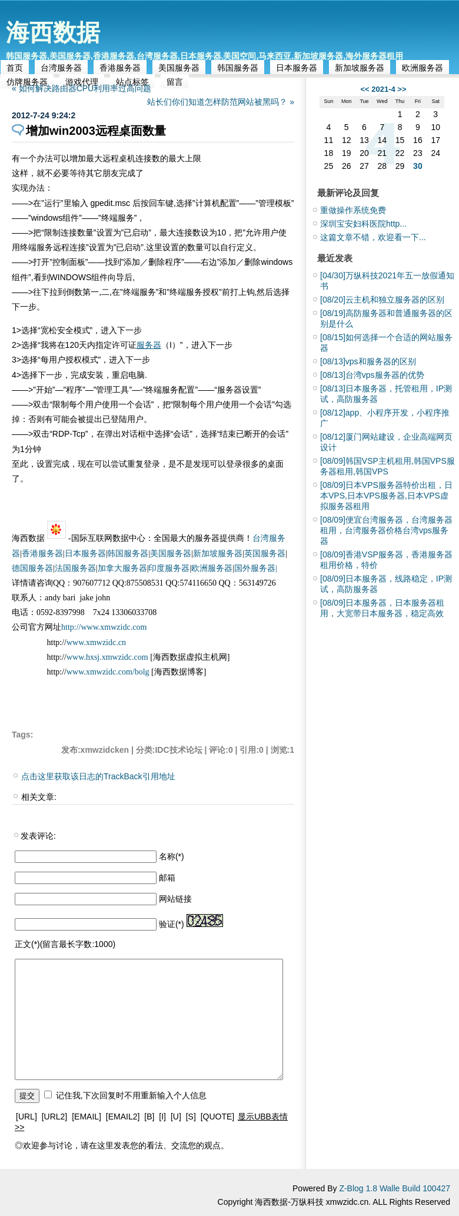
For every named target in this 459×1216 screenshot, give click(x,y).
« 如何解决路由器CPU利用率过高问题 (81, 88)
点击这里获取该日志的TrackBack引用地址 (98, 776)
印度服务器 (168, 568)
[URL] (26, 1116)
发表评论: (38, 835)
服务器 (149, 345)
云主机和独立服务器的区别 (382, 299)
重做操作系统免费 (353, 210)
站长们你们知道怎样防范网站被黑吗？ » (220, 102)
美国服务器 (178, 67)
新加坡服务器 (359, 67)
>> (401, 89)
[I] (162, 1116)
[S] (191, 1116)
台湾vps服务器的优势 (372, 375)
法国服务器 (75, 568)
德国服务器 (32, 568)
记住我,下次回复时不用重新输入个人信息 (131, 1095)
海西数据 (53, 32)
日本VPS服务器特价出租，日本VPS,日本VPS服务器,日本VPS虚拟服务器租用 (386, 495)
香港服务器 (120, 67)
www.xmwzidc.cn (96, 642)
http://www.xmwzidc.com (104, 627)
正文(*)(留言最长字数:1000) (65, 944)
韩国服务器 (237, 67)
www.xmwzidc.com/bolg (107, 671)
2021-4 (383, 89)
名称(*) (171, 856)
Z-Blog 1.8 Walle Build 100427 (394, 1188)
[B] (149, 1116)
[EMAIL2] (123, 1116)
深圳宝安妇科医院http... (363, 223)
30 (418, 166)
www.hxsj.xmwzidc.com (108, 657)
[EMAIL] (86, 1116)
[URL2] (55, 1116)
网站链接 (175, 898)
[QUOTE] (218, 1116)
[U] (176, 1116)
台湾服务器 (61, 67)
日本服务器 (296, 67)
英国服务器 (264, 553)
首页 (14, 67)
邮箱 (167, 877)
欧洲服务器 (422, 67)
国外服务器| (255, 568)
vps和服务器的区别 (368, 361)
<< (364, 89)
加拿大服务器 (122, 568)
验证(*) (171, 924)
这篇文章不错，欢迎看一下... (373, 237)
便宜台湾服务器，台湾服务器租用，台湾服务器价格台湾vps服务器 (386, 530)
